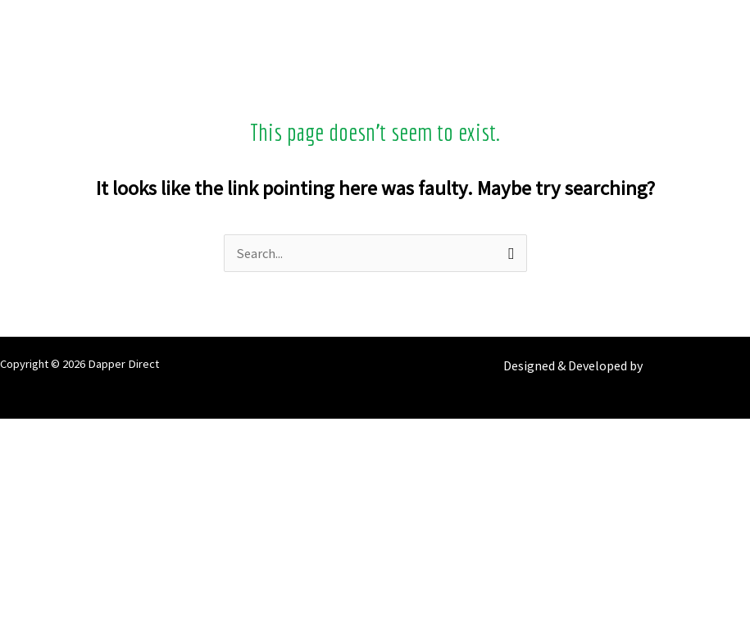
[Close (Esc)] (375, 544)
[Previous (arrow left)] (375, 580)
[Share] (375, 508)
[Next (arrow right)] (375, 617)
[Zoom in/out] (375, 436)
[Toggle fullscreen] (375, 472)
